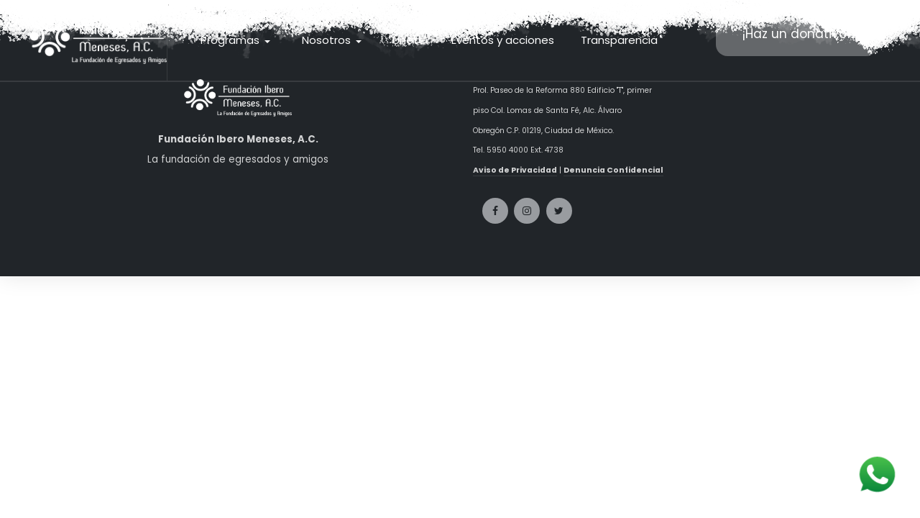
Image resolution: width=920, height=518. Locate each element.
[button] (238, 40)
